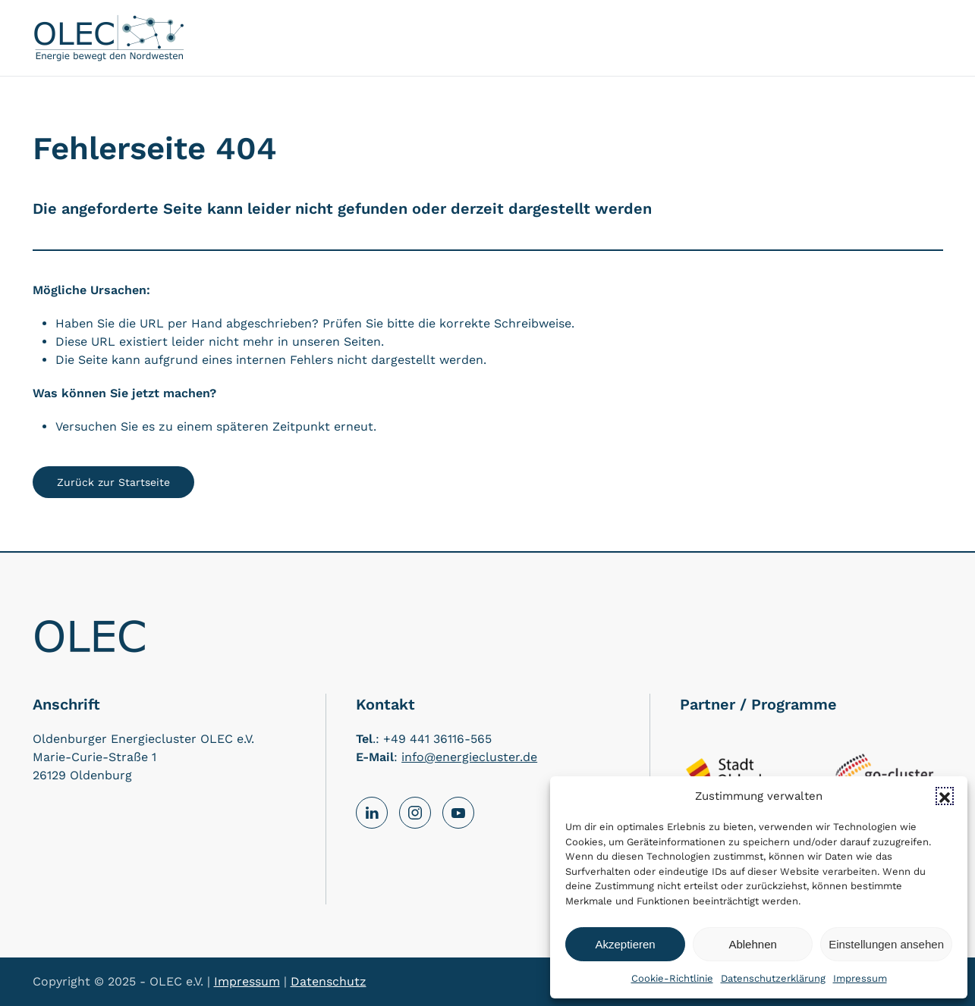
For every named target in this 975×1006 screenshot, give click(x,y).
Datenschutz (328, 981)
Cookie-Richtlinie (672, 978)
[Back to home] (108, 38)
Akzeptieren (625, 944)
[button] (944, 796)
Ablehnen (752, 944)
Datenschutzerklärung (773, 978)
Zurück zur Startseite (113, 482)
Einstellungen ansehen (886, 944)
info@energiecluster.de (469, 757)
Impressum (860, 978)
